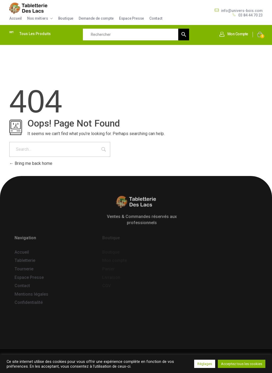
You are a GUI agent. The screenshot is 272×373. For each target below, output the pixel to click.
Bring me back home (30, 163)
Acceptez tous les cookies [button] (241, 364)
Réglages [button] (204, 364)
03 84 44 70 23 (250, 15)
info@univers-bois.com (242, 11)
